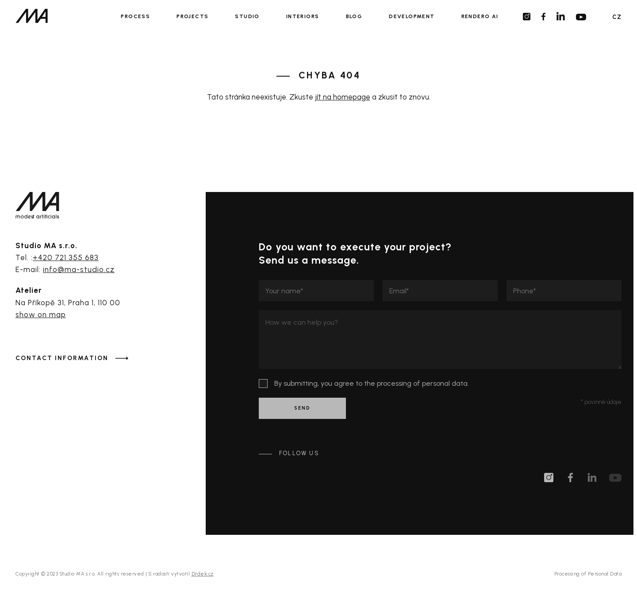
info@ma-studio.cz (79, 269)
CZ (617, 17)
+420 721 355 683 (66, 257)
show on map (40, 314)
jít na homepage (342, 96)
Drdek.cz (203, 574)
